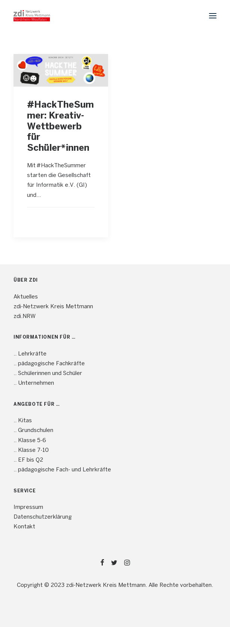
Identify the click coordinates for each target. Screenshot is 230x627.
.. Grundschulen (33, 430)
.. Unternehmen (34, 383)
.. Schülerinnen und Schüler (48, 373)
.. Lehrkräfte (30, 354)
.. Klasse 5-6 (30, 440)
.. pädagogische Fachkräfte (49, 363)
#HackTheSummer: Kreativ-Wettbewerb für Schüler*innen (60, 127)
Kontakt (24, 527)
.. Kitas (23, 420)
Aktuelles (26, 297)
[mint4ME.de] (32, 15)
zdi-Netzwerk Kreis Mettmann (53, 306)
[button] (212, 16)
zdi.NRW (25, 316)
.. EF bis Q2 (28, 460)
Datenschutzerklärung (43, 517)
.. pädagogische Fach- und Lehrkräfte (62, 469)
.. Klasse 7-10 (31, 450)
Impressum (28, 507)
